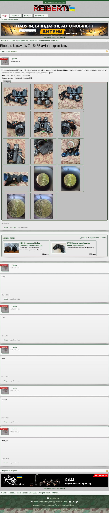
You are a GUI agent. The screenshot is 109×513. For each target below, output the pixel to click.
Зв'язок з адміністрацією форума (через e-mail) (50, 502)
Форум (4, 16)
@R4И (6, 227)
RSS (77, 502)
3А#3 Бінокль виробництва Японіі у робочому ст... (78, 244)
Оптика (103, 238)
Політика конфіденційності (64, 505)
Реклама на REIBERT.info (54, 37)
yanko (14, 58)
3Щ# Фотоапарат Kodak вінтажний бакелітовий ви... (31, 244)
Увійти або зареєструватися (54, 2)
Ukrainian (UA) (55, 498)
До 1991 (83, 238)
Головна (70, 502)
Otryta (14, 227)
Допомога (36, 505)
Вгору (73, 502)
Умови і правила (48, 505)
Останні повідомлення (10, 19)
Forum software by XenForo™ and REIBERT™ (54, 510)
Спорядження (93, 238)
